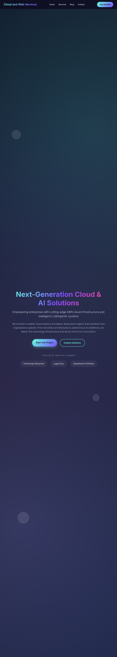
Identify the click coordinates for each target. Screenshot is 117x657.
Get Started (105, 4)
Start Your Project (44, 342)
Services (62, 4)
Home (52, 4)
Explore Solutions (72, 343)
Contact (81, 4)
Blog (72, 4)
